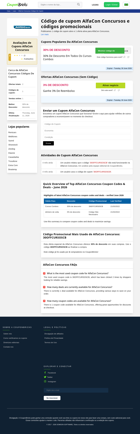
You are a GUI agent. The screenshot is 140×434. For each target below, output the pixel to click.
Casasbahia (13, 157)
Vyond (11, 141)
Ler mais (45, 34)
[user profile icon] (111, 4)
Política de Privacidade (53, 338)
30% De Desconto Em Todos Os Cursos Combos (67, 57)
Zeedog (11, 149)
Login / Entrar (112, 5)
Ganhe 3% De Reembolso (59, 91)
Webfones (12, 136)
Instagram (52, 381)
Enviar (48, 143)
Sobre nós (7, 334)
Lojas (95, 5)
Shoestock (13, 145)
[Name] (78, 4)
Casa (8, 11)
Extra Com (13, 165)
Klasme (11, 153)
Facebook (52, 373)
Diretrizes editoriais (11, 342)
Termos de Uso (50, 342)
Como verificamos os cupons (15, 338)
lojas (14, 11)
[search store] (60, 4)
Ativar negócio (110, 85)
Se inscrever (52, 398)
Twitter (50, 377)
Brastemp (12, 169)
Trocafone (12, 161)
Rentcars (12, 132)
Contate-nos (8, 347)
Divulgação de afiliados (53, 334)
